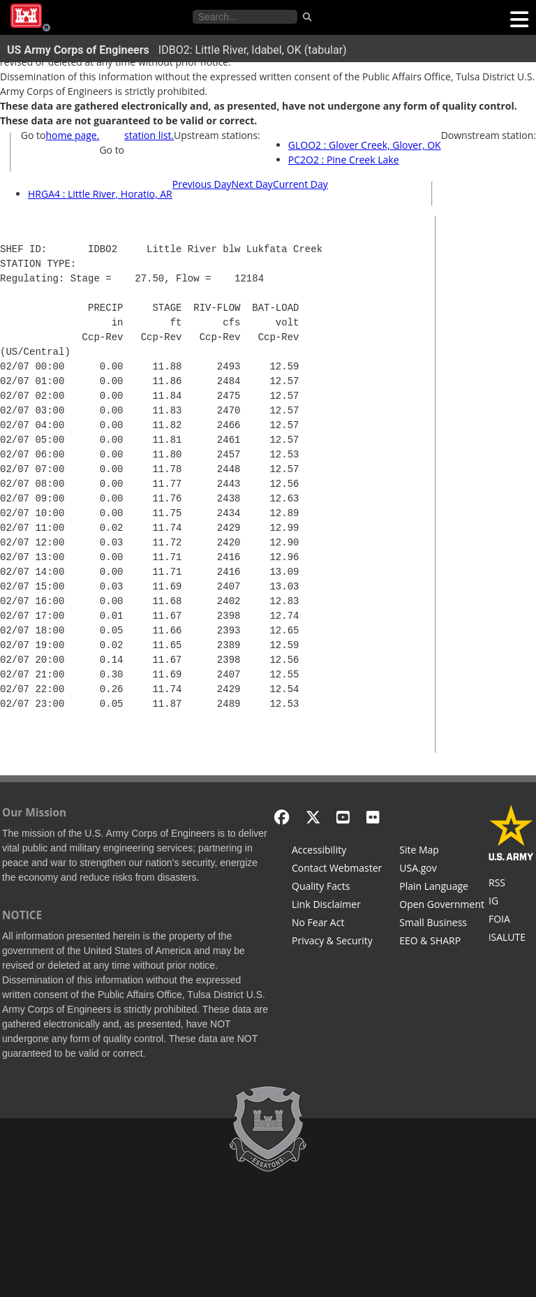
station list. (149, 135)
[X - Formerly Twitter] (313, 817)
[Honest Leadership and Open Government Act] (441, 906)
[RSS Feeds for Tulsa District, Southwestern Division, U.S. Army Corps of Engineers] (511, 884)
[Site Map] (441, 851)
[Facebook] (281, 817)
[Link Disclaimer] (337, 906)
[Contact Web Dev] (337, 869)
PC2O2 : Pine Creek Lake (343, 159)
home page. (72, 135)
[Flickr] (373, 817)
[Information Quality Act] (337, 888)
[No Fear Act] (337, 924)
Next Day (252, 184)
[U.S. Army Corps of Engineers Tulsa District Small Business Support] (441, 924)
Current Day (300, 184)
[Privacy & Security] (337, 942)
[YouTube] (343, 817)
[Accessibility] (337, 851)
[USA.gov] (441, 869)
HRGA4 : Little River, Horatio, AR (100, 193)
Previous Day (202, 184)
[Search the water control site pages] (245, 17)
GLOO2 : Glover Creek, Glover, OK (364, 145)
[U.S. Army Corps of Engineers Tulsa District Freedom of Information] (511, 920)
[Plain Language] (441, 888)
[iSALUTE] (511, 939)
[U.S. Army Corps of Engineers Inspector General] (511, 902)
